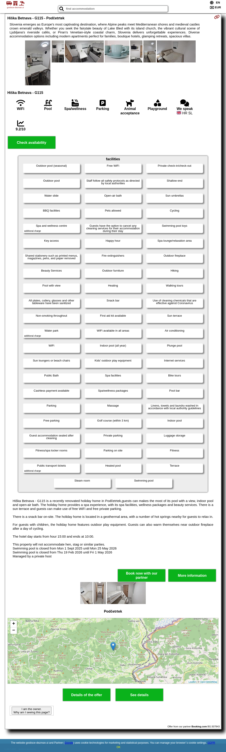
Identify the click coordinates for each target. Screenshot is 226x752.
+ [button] (13, 624)
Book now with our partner (141, 575)
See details (139, 695)
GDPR (211, 742)
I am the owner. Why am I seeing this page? (31, 710)
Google (69, 742)
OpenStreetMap (208, 682)
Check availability (31, 142)
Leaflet (192, 682)
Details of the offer (86, 695)
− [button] (13, 630)
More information (192, 575)
